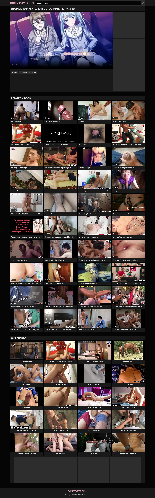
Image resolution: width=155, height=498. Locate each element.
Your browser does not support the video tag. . (61, 40)
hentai (24, 72)
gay (15, 72)
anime (34, 72)
